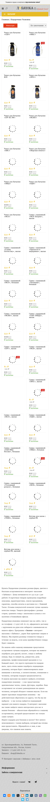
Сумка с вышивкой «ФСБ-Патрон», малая (37, 216)
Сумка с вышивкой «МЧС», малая (37, 380)
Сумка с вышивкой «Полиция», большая (37, 282)
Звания (29, 630)
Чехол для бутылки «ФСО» (12, 215)
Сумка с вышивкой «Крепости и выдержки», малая (37, 249)
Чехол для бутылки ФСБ (12, 76)
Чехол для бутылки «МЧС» (37, 76)
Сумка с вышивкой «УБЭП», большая (12, 517)
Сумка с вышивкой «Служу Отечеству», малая (12, 249)
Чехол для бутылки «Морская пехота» (37, 149)
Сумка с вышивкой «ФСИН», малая (12, 314)
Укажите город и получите (23, 2)
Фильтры (10, 26)
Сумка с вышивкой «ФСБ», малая (37, 347)
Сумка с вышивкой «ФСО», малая (12, 416)
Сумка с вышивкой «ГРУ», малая (12, 347)
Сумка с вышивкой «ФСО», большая (12, 281)
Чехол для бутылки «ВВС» (12, 149)
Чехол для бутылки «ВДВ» (37, 182)
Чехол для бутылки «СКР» (12, 33)
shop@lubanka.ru (17, 753)
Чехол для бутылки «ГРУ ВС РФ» (12, 116)
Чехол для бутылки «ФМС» (37, 33)
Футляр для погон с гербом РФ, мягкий (12, 550)
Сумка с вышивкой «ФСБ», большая (37, 484)
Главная (5, 20)
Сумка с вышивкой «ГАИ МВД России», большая (12, 450)
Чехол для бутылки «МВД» (12, 182)
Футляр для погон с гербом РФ (37, 517)
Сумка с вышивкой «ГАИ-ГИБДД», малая (37, 315)
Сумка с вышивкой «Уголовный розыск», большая (12, 485)
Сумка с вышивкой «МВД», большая (37, 449)
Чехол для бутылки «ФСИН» (37, 116)
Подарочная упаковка (20, 20)
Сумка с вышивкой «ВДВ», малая (37, 416)
